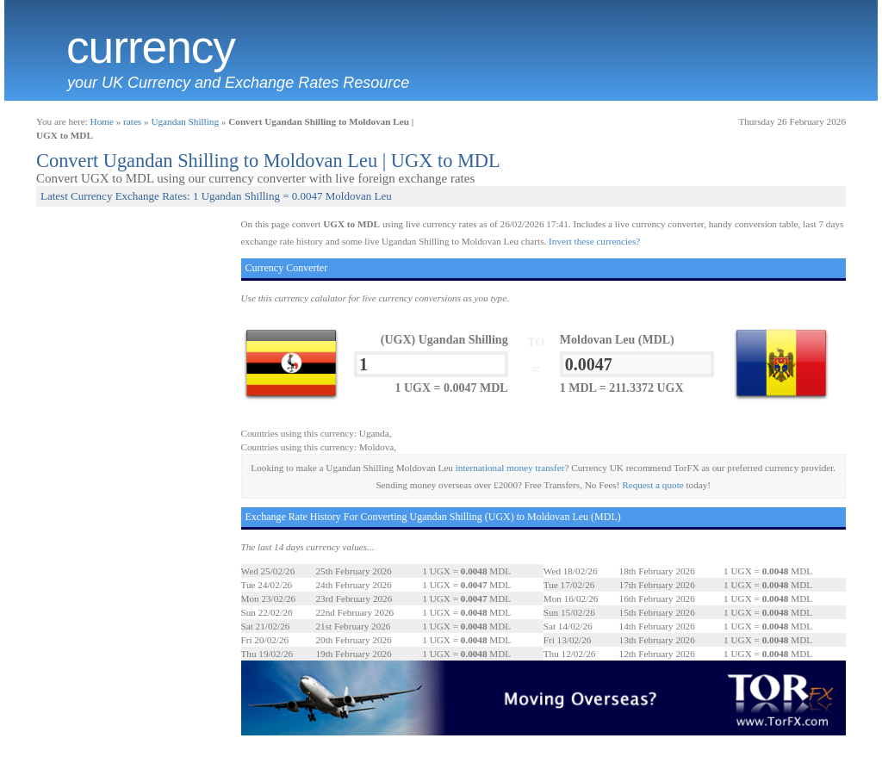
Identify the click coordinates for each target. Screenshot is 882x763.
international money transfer (510, 467)
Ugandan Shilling (185, 121)
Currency (150, 47)
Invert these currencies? (594, 241)
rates (132, 121)
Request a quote (652, 485)
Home (102, 121)
